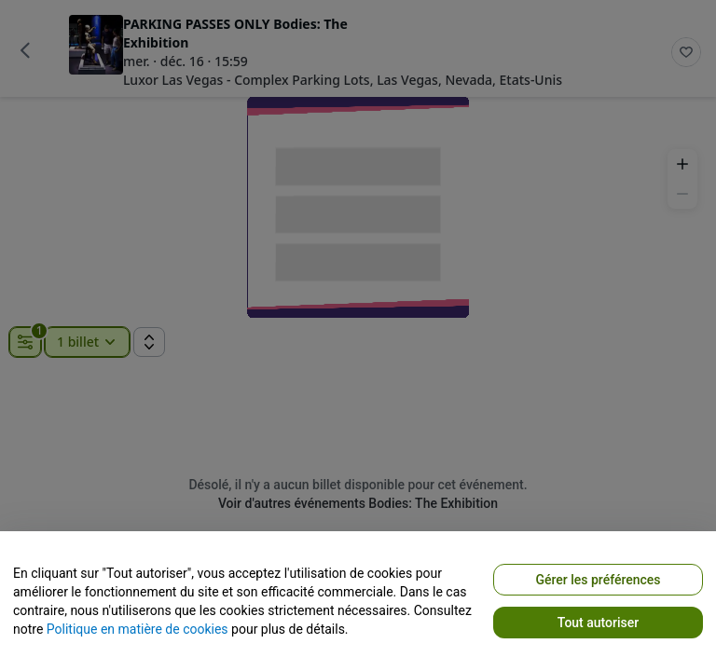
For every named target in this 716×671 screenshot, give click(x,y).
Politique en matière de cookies (137, 629)
